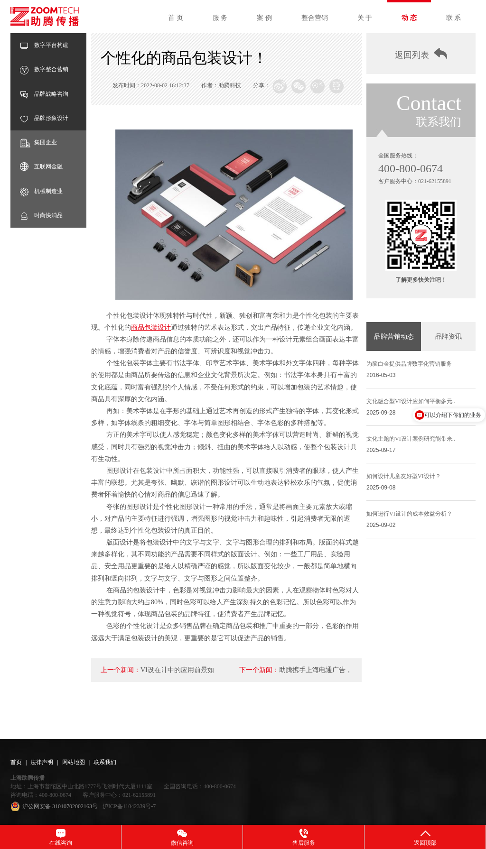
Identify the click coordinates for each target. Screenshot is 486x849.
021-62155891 (434, 181)
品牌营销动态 (394, 336)
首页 (16, 762)
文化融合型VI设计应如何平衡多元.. (410, 401)
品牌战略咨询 (44, 94)
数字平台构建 (44, 45)
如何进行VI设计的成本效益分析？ (409, 513)
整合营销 (314, 17)
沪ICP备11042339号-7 (129, 806)
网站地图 (73, 762)
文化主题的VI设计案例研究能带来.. (410, 438)
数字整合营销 (44, 69)
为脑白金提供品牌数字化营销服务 (409, 363)
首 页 (175, 17)
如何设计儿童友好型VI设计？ (403, 476)
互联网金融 (41, 167)
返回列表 (421, 54)
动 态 (409, 17)
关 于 (365, 17)
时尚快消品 (41, 215)
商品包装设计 (151, 327)
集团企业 (38, 142)
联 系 (453, 17)
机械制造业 (41, 191)
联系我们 (104, 762)
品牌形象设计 (44, 118)
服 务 (220, 17)
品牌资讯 (448, 336)
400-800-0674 (410, 168)
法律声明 (41, 762)
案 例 (264, 17)
